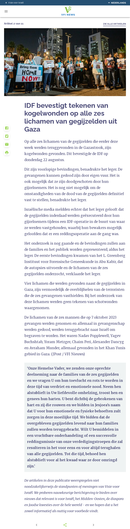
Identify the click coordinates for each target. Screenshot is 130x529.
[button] (14, 129)
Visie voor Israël (14, 3)
